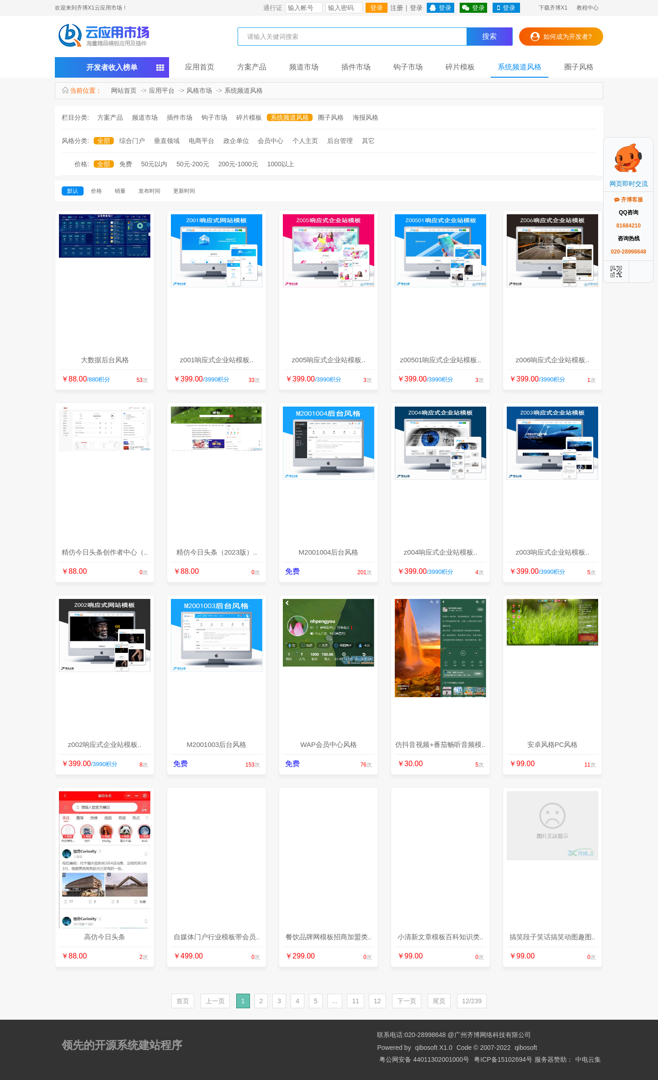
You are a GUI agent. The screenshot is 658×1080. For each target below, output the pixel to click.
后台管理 (340, 140)
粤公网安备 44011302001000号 (424, 1059)
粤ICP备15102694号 (503, 1059)
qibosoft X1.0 (433, 1047)
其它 (368, 140)
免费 (125, 164)
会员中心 (270, 140)
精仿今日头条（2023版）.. (216, 552)
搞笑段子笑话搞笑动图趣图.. (552, 937)
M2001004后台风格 (329, 552)
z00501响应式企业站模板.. (440, 360)
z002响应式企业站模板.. (105, 744)
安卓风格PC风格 (552, 744)
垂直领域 (167, 140)
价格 (96, 191)
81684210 (628, 225)
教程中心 (588, 8)
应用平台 (162, 90)
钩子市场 (408, 67)
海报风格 (365, 117)
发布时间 (149, 191)
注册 (396, 7)
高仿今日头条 (104, 937)
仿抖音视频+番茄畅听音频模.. (440, 744)
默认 (72, 191)
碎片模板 (460, 67)
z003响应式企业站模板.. (552, 552)
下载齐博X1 (553, 8)
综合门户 (132, 140)
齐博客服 (628, 199)
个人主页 (305, 140)
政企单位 (236, 140)
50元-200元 (192, 164)
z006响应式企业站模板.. (552, 360)
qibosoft (526, 1047)
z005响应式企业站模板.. (329, 360)
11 (355, 1001)
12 (377, 1001)
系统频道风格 (519, 67)
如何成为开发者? (561, 36)
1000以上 (280, 164)
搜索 (489, 36)
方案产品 (251, 67)
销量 (120, 191)
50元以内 (154, 164)
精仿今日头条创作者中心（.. (105, 552)
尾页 (439, 1001)
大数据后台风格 (105, 360)
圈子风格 (579, 67)
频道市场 (303, 67)
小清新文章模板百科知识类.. (440, 937)
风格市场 (199, 90)
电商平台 (201, 140)
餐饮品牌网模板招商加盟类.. (328, 937)
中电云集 (588, 1059)
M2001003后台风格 (217, 744)
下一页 (406, 1001)
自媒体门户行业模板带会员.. (217, 937)
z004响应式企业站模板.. (441, 552)
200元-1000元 (238, 164)
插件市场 (356, 67)
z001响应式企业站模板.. (217, 360)
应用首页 (199, 67)
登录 (376, 7)
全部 (103, 140)
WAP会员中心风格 (328, 744)
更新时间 (184, 191)
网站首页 (124, 90)
